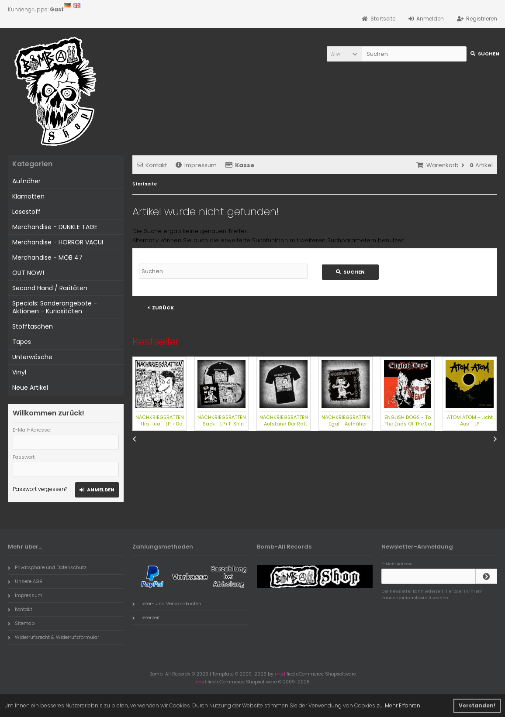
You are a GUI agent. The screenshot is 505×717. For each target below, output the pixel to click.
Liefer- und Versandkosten (166, 603)
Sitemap (21, 623)
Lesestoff (26, 211)
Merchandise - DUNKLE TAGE (54, 227)
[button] (344, 54)
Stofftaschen (32, 326)
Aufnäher (26, 181)
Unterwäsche (32, 357)
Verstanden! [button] (477, 705)
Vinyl (19, 372)
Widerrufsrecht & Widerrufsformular (53, 637)
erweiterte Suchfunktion (254, 240)
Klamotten (28, 196)
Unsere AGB (25, 581)
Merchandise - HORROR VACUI (57, 242)
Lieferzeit (146, 617)
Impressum (196, 165)
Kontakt (152, 165)
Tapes (21, 341)
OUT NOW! (28, 272)
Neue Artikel (30, 387)
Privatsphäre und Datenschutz (47, 567)
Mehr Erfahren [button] (402, 705)
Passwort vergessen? (40, 489)
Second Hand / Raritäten (49, 288)
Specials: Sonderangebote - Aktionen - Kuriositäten (54, 307)
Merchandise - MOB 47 (47, 257)
